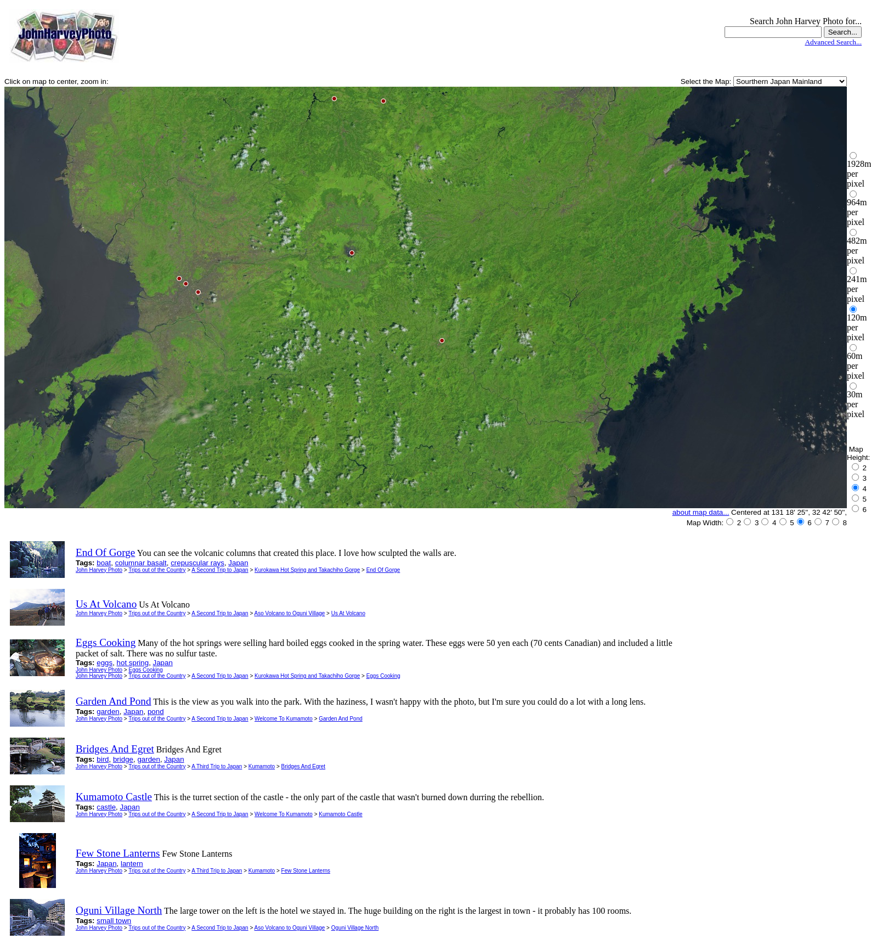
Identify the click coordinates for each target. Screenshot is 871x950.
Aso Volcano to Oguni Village (289, 613)
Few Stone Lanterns (306, 871)
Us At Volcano (348, 613)
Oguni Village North (355, 928)
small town (114, 921)
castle (106, 807)
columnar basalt (141, 563)
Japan (238, 563)
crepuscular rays (197, 563)
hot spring (133, 663)
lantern (132, 863)
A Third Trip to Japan (216, 766)
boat (104, 563)
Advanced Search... (833, 42)
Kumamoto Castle (340, 814)
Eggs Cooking (145, 670)
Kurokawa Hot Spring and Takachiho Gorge (307, 570)
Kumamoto (261, 766)
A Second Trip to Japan (219, 570)
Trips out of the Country (156, 570)
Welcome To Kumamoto (283, 719)
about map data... (700, 512)
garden (108, 711)
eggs (104, 663)
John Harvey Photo (99, 570)
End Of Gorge (383, 570)
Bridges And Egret (303, 766)
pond (156, 711)
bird (103, 759)
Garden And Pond (341, 719)
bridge (123, 759)
